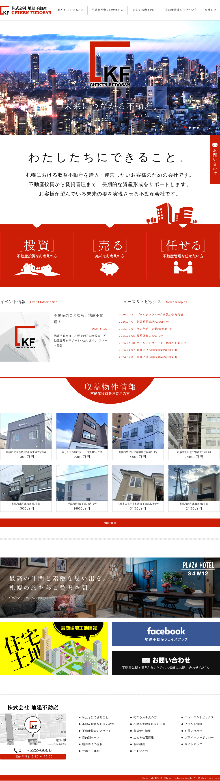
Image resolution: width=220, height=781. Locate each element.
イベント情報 (193, 724)
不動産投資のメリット (96, 730)
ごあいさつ (141, 751)
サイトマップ (193, 744)
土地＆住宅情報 (144, 737)
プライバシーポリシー (199, 737)
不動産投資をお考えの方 (108, 10)
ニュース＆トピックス (199, 717)
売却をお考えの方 (144, 10)
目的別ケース (91, 737)
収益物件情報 (142, 730)
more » (110, 523)
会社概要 (139, 744)
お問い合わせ (193, 730)
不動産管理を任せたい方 (181, 10)
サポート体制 (91, 751)
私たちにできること (71, 10)
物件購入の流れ (92, 744)
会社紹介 (210, 10)
